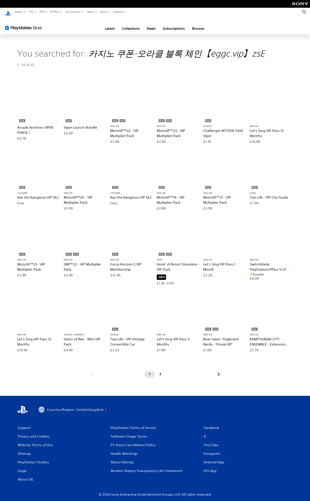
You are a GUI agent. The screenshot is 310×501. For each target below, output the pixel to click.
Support (118, 12)
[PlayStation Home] (8, 12)
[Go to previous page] (91, 370)
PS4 (42, 12)
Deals (151, 24)
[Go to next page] (218, 370)
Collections (131, 24)
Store (103, 12)
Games (18, 12)
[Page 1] (149, 370)
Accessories (72, 12)
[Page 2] (160, 370)
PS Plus (54, 12)
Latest (110, 24)
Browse (198, 24)
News (90, 12)
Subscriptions (174, 24)
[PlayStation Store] (24, 23)
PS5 (31, 12)
